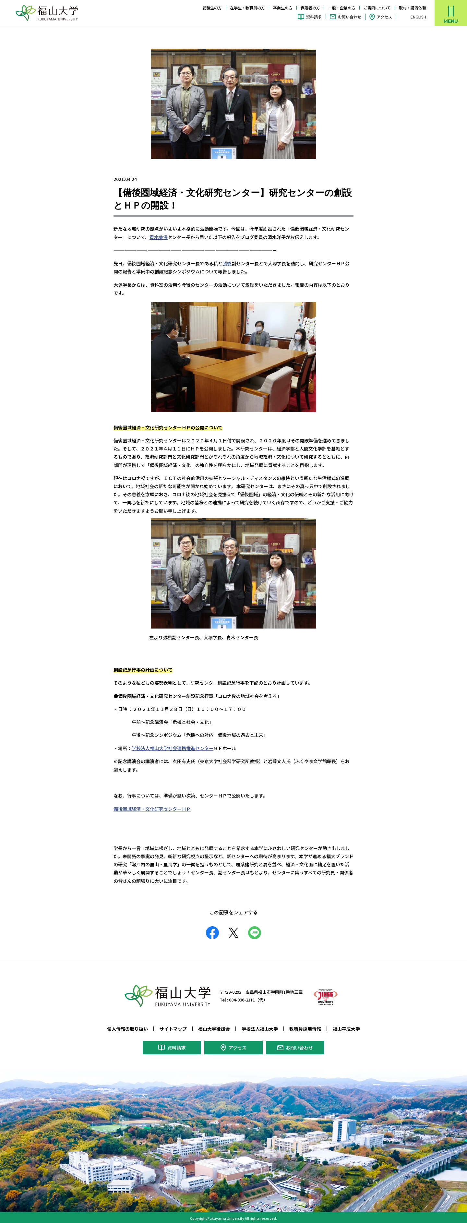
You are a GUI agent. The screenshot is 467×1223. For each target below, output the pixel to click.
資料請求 (314, 16)
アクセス (384, 16)
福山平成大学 (346, 1027)
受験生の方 (212, 7)
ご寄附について (377, 7)
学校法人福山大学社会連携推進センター (172, 747)
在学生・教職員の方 (247, 7)
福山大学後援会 (214, 1027)
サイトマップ (173, 1027)
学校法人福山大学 (260, 1027)
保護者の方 (310, 7)
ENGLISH (418, 16)
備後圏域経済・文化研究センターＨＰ (152, 807)
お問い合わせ (349, 16)
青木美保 (159, 237)
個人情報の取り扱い (127, 1027)
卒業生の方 (283, 7)
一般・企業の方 (341, 7)
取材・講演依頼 (412, 7)
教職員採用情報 (305, 1027)
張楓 (227, 262)
